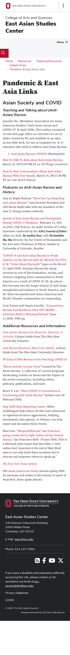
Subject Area (17, 65)
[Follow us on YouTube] (52, 561)
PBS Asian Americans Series (21, 471)
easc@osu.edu (24, 539)
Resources (24, 61)
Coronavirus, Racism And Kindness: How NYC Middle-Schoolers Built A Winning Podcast (33, 310)
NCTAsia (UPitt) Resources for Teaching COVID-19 (35, 359)
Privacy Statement (16, 593)
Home (9, 61)
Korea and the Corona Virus (22, 366)
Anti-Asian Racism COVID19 (29, 154)
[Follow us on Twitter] (61, 561)
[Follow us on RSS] (37, 561)
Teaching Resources (49, 61)
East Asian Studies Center (30, 27)
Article (20, 464)
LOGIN (9, 600)
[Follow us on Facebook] (44, 561)
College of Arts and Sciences (28, 17)
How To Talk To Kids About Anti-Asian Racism (32, 160)
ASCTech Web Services (53, 612)
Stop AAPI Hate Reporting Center (24, 406)
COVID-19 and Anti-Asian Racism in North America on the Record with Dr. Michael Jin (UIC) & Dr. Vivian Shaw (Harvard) (35, 260)
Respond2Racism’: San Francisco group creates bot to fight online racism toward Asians (33, 435)
